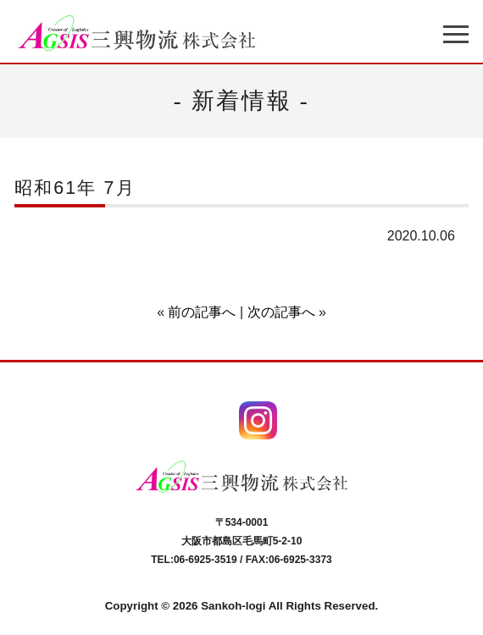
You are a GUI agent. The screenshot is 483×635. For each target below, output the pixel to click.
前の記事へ (202, 312)
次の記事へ (281, 312)
